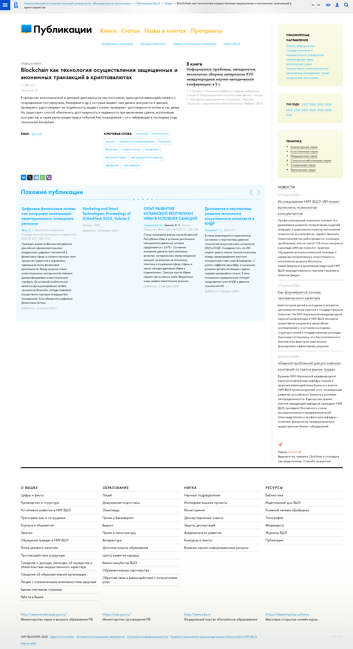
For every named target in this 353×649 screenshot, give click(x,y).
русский (37, 134)
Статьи (130, 31)
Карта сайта (28, 643)
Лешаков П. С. (213, 230)
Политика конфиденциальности (147, 637)
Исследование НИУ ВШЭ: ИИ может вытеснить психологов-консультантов (309, 207)
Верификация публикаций (117, 44)
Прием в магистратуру (119, 533)
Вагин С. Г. (27, 230)
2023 (289, 110)
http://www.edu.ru (197, 614)
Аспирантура (112, 540)
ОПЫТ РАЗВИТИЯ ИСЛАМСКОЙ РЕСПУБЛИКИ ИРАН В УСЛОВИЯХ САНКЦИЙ (170, 213)
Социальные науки (303, 165)
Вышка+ (108, 525)
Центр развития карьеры (121, 555)
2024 (328, 104)
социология (294, 78)
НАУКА (190, 488)
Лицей (107, 495)
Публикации (62, 29)
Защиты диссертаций (199, 525)
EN (318, 5)
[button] (129, 199)
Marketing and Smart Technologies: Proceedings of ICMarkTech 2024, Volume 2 (107, 213)
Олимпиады (111, 510)
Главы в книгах (165, 31)
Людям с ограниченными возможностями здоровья (58, 582)
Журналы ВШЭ (276, 533)
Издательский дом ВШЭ (283, 502)
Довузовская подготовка (121, 502)
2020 (312, 110)
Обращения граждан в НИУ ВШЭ (45, 540)
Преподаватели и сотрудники (43, 518)
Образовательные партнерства (126, 570)
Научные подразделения (202, 495)
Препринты (206, 31)
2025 (320, 104)
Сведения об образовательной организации (53, 574)
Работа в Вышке (32, 597)
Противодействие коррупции (43, 555)
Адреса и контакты (62, 637)
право (326, 73)
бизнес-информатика (300, 46)
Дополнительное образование (125, 547)
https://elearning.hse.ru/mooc (287, 614)
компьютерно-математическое (307, 68)
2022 (297, 110)
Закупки (26, 533)
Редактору (337, 635)
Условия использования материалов (100, 637)
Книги (108, 31)
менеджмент (311, 73)
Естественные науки (304, 151)
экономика (310, 78)
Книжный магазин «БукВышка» (287, 510)
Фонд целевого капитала (39, 547)
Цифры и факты (32, 495)
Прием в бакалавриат (118, 518)
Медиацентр (275, 525)
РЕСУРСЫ (274, 488)
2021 (305, 110)
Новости (286, 187)
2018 (328, 110)
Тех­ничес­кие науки (303, 170)
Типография (274, 518)
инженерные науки (299, 64)
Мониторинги (194, 510)
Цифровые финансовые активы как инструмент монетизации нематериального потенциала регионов (48, 216)
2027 (305, 104)
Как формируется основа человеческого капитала (299, 295)
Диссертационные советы (203, 518)
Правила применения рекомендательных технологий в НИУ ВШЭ (213, 637)
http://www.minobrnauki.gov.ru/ (44, 614)
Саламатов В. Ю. (153, 225)
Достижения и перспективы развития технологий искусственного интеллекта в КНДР (229, 216)
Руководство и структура (40, 502)
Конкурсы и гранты (198, 540)
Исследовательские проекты (205, 502)
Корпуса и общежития (37, 525)
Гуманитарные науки (304, 147)
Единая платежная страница (41, 589)
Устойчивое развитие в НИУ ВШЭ (46, 510)
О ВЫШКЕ (29, 488)
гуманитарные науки (299, 59)
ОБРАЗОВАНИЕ (116, 488)
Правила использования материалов (194, 44)
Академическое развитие (203, 533)
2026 (313, 104)
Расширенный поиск (153, 44)
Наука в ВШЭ (232, 44)
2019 (320, 110)
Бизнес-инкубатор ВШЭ (120, 563)
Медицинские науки (304, 156)
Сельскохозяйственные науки (311, 160)
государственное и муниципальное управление (305, 52)
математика (294, 73)
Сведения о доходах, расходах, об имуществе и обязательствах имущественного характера (56, 565)
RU (313, 5)
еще (289, 114)
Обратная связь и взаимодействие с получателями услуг (140, 580)
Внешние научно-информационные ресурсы (216, 547)
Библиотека (274, 495)
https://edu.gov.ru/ (117, 614)
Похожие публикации (52, 192)
